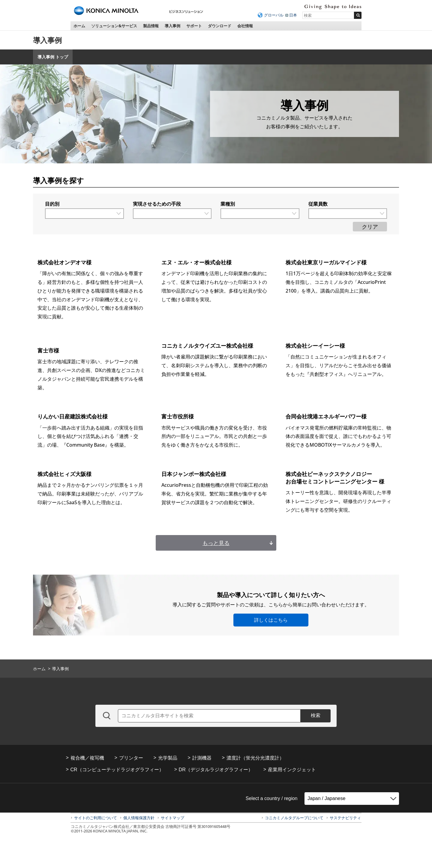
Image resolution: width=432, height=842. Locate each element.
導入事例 (172, 25)
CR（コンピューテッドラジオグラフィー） (117, 769)
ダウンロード (219, 25)
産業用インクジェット (292, 769)
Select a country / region (272, 798)
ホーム (79, 25)
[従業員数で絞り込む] (347, 213)
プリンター (131, 757)
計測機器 (202, 757)
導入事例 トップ (53, 57)
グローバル (274, 15)
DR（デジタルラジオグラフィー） (216, 769)
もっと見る (216, 542)
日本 (293, 15)
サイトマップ (172, 817)
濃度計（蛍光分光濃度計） (255, 757)
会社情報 (245, 25)
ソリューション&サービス (114, 25)
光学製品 (167, 757)
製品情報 (151, 25)
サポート (194, 25)
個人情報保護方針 (138, 817)
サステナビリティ (345, 817)
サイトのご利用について (95, 817)
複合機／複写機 (87, 757)
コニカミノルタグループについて (294, 817)
